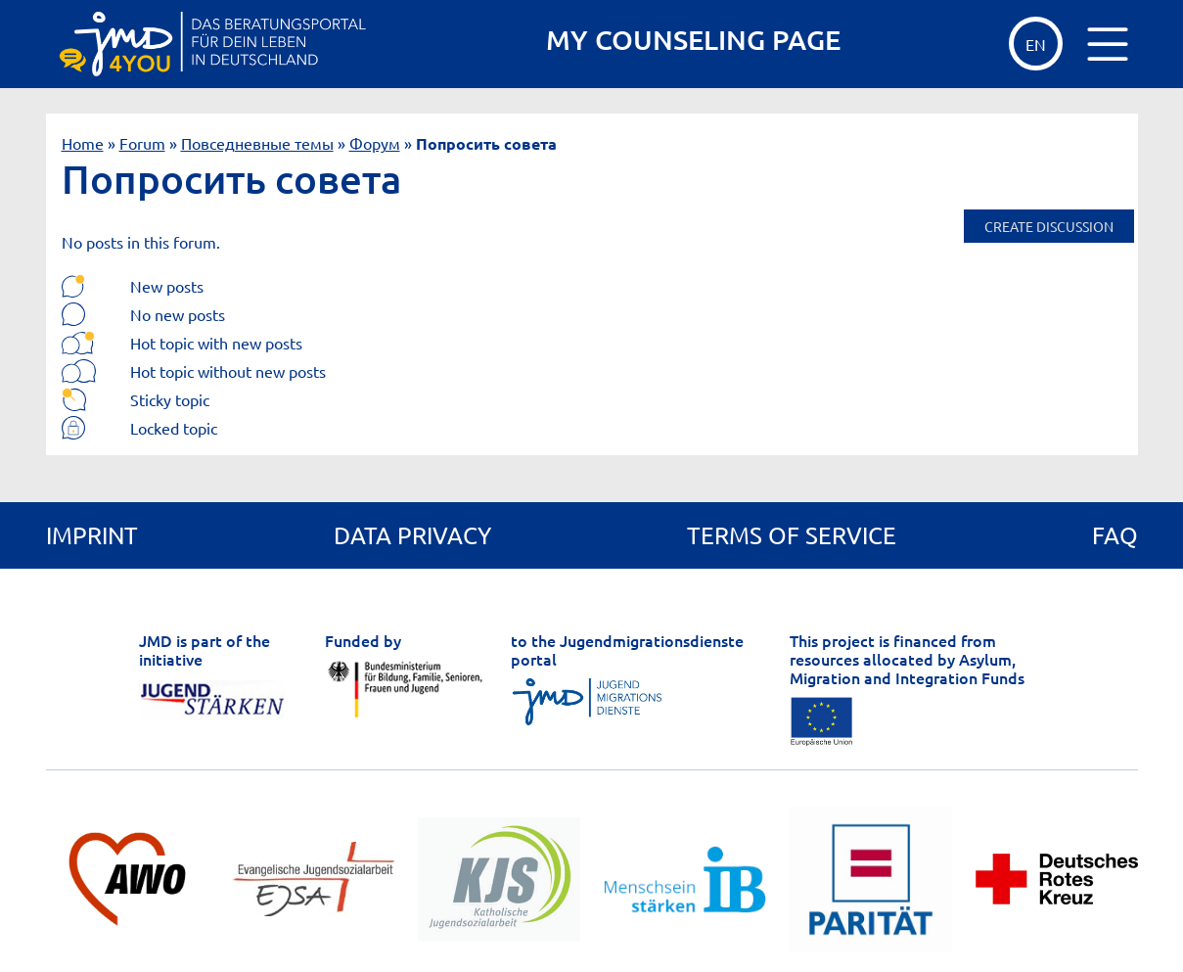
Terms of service (791, 535)
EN (1035, 44)
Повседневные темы (257, 143)
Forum (142, 143)
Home (83, 143)
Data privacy (412, 535)
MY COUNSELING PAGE (693, 39)
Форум (374, 143)
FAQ (1115, 535)
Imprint (92, 535)
